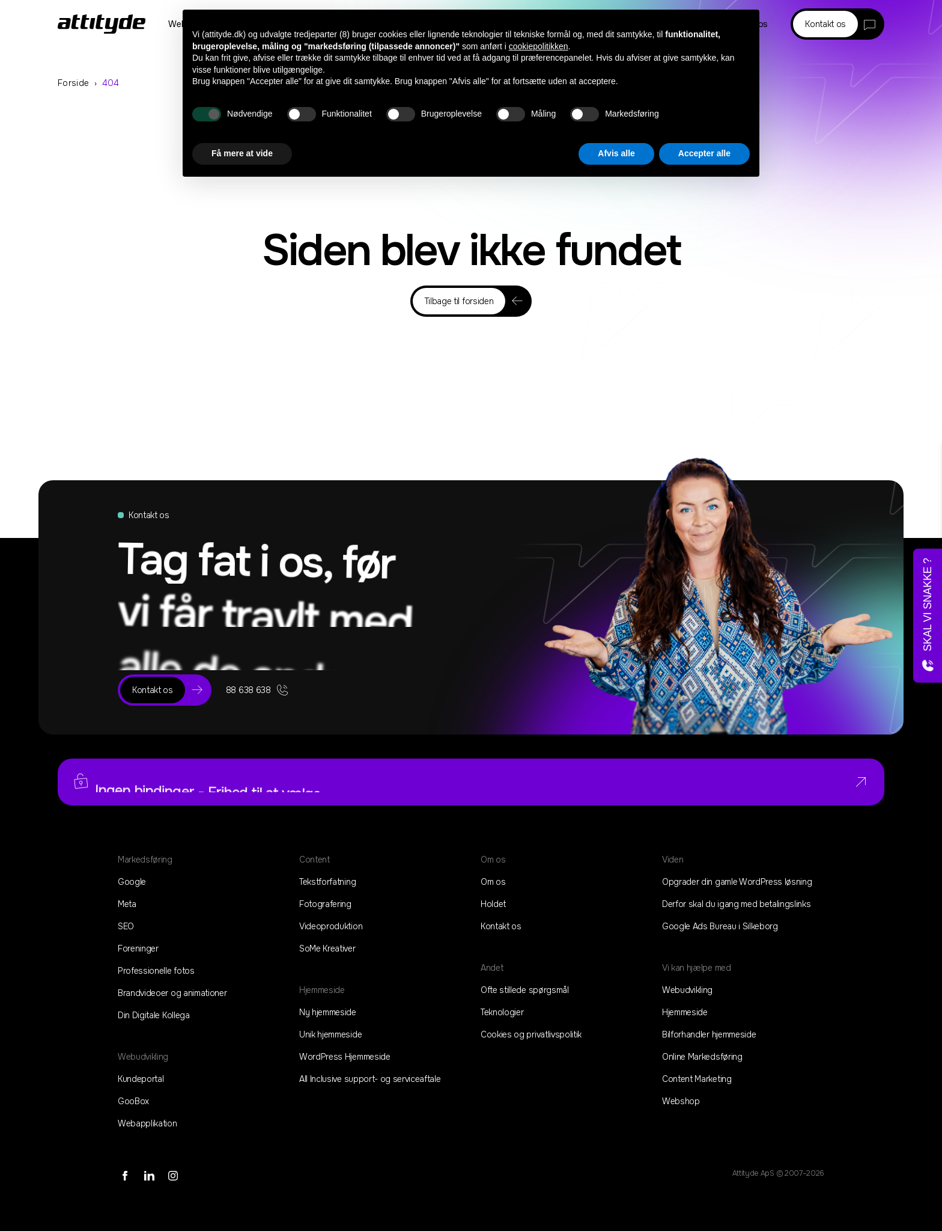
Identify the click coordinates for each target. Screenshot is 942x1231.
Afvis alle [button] (616, 153)
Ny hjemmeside (327, 1012)
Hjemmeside (685, 1012)
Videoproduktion (330, 926)
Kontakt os (501, 926)
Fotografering (325, 904)
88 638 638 (258, 690)
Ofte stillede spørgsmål (525, 990)
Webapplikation (147, 1123)
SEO (126, 926)
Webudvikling (687, 990)
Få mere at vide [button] (242, 153)
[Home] (101, 24)
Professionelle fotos (156, 970)
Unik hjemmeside (330, 1034)
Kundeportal (140, 1079)
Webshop (681, 1101)
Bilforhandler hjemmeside (709, 1034)
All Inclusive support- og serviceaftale (370, 1079)
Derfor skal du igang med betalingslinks (736, 904)
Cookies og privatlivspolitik (531, 1034)
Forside (73, 83)
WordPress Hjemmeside (344, 1056)
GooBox (133, 1101)
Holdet (493, 904)
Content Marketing (697, 1079)
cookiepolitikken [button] (538, 46)
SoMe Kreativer (327, 948)
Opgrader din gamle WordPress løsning (737, 881)
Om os (493, 881)
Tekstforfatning (327, 881)
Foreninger (138, 948)
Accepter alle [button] (704, 153)
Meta (127, 904)
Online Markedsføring (702, 1056)
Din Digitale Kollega (154, 1015)
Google (132, 881)
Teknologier (502, 1012)
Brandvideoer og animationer (172, 993)
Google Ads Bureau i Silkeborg (720, 926)
